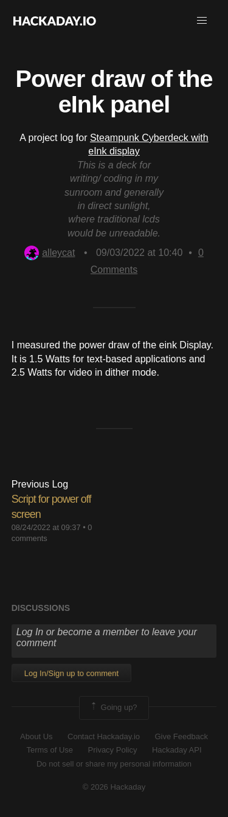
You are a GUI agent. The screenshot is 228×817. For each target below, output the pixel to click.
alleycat (49, 252)
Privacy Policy (112, 749)
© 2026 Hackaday (114, 786)
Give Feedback (180, 736)
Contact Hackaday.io (103, 736)
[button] (202, 20)
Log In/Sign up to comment (71, 673)
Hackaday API (177, 749)
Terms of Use (49, 749)
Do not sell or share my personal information (114, 763)
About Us (36, 736)
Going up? (113, 707)
